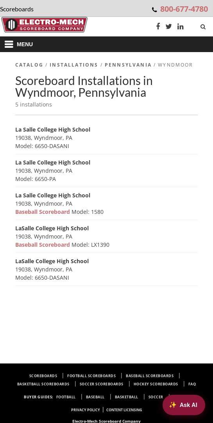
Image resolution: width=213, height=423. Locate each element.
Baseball (95, 397)
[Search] (204, 25)
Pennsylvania (128, 64)
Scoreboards (43, 375)
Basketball (126, 397)
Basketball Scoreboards (43, 384)
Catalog (29, 64)
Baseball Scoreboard (43, 211)
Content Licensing (124, 409)
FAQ (192, 384)
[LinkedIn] (180, 27)
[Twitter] (168, 27)
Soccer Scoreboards (102, 384)
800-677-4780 (184, 9)
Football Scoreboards (91, 375)
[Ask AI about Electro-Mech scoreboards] (184, 405)
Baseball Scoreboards (150, 375)
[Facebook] (158, 27)
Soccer (156, 397)
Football (66, 397)
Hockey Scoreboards (156, 384)
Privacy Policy (85, 409)
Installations (74, 64)
